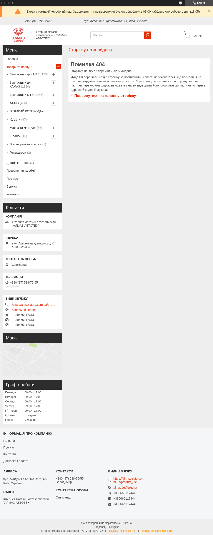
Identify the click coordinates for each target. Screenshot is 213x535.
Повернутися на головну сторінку (105, 96)
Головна (12, 59)
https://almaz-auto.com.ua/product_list (33, 304)
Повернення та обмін (21, 170)
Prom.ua (127, 523)
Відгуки (12, 186)
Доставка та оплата (20, 162)
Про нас (12, 178)
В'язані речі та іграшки (25, 144)
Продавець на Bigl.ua (106, 526)
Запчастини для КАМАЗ (21, 84)
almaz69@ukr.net (24, 310)
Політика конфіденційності (156, 530)
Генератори (18, 152)
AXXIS (14, 103)
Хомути (15, 119)
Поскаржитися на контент (121, 530)
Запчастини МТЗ (21, 94)
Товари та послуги (19, 67)
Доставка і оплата (15, 461)
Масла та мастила (23, 128)
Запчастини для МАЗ (25, 74)
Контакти (13, 194)
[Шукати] (147, 35)
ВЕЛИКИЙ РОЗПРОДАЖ (27, 111)
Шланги (15, 136)
